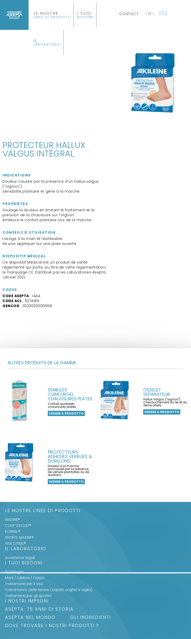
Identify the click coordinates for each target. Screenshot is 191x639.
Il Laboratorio (25, 549)
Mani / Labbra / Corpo (25, 577)
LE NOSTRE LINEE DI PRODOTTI (42, 511)
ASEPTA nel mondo (30, 617)
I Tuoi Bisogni (24, 563)
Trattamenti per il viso (24, 583)
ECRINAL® (12, 531)
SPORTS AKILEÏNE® (19, 537)
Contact (129, 14)
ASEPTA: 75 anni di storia (39, 609)
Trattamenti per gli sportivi (28, 595)
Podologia (14, 571)
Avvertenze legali (20, 557)
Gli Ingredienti (90, 617)
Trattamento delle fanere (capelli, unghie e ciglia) (48, 589)
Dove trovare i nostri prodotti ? (52, 626)
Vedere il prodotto (66, 413)
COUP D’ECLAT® (18, 525)
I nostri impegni (27, 601)
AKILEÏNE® (12, 519)
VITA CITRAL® (15, 543)
